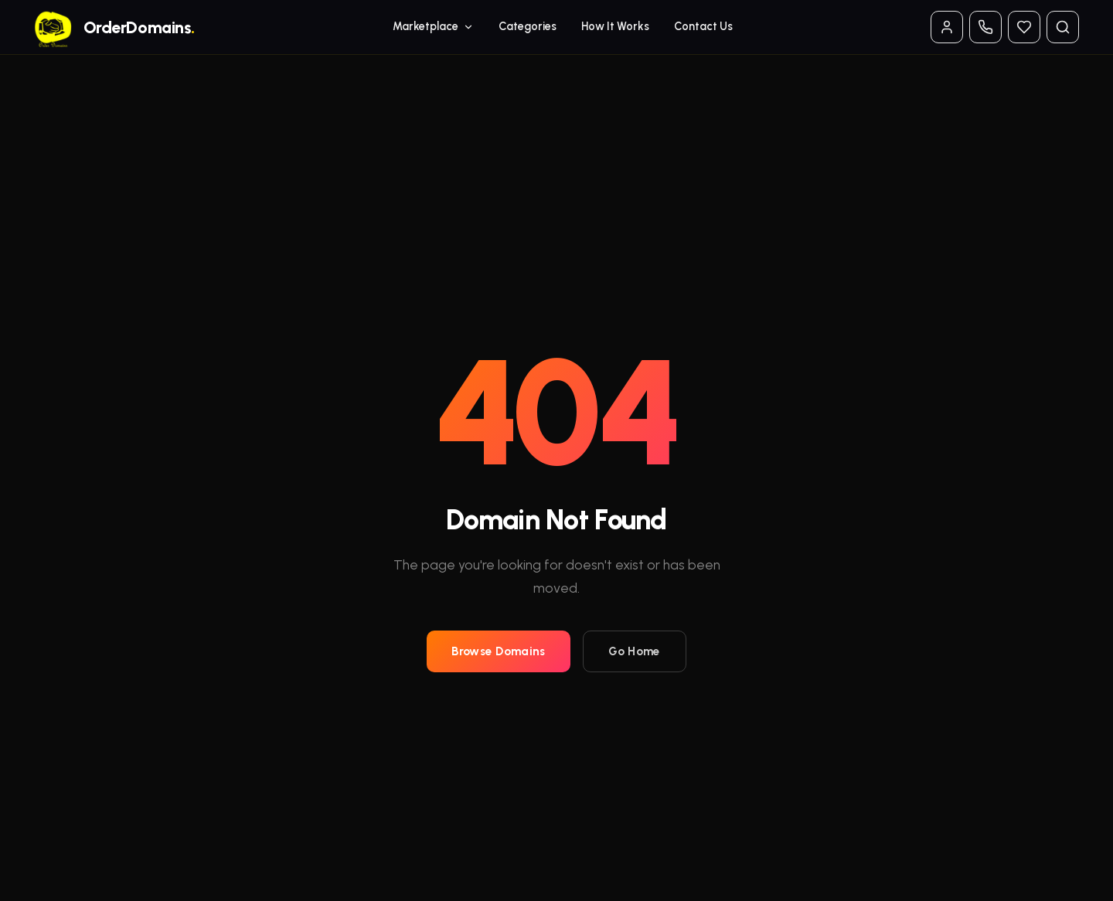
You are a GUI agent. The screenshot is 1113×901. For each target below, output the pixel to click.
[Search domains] (1063, 27)
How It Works (615, 26)
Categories (527, 26)
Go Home (634, 651)
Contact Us (703, 26)
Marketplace (433, 26)
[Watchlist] (1024, 27)
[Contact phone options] (985, 27)
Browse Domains (498, 651)
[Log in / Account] (947, 27)
